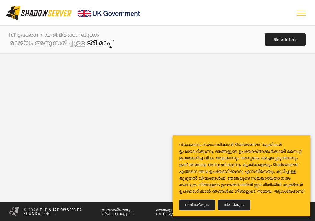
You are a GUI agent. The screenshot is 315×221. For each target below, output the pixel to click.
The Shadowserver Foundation (53, 212)
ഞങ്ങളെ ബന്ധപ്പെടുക (167, 212)
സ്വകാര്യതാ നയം (271, 178)
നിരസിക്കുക (234, 205)
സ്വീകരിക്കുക (197, 205)
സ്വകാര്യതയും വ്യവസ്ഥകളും (116, 212)
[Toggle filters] (285, 39)
